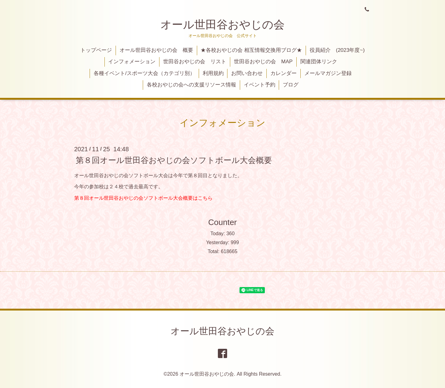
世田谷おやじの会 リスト (194, 62)
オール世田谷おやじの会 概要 (156, 50)
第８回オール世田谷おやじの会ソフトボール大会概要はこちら (143, 198)
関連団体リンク (318, 62)
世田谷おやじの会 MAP (263, 62)
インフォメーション (131, 62)
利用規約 (213, 73)
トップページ (96, 50)
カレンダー (283, 73)
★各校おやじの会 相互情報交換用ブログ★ (251, 50)
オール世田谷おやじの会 (222, 24)
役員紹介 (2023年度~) (337, 50)
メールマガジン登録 (328, 73)
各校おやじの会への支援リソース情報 (191, 85)
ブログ (291, 85)
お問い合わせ (247, 73)
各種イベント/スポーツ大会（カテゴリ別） (144, 73)
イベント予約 (259, 85)
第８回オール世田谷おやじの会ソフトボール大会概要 (174, 160)
